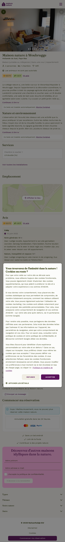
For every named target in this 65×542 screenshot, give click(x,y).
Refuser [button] (31, 377)
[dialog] (32, 325)
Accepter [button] (50, 377)
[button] (17, 383)
